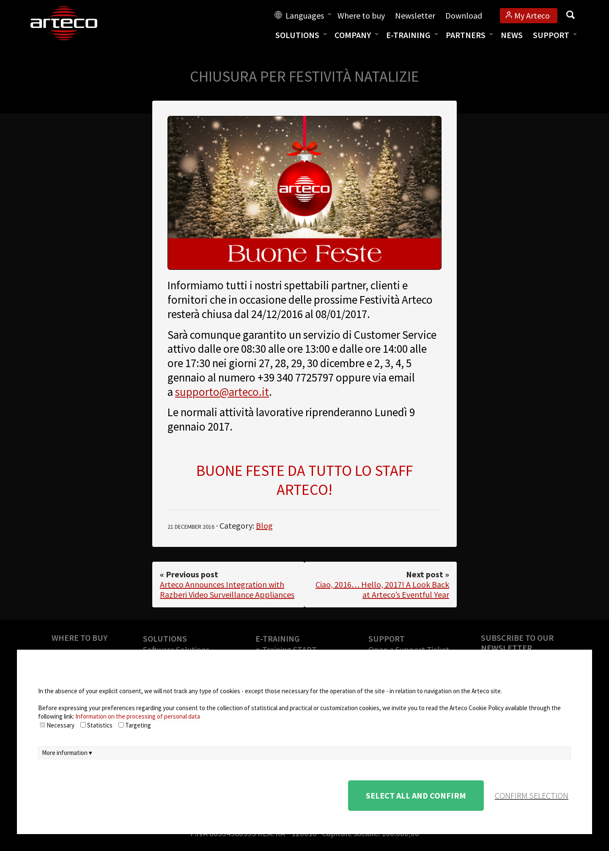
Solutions (297, 35)
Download (463, 15)
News (512, 35)
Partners (466, 35)
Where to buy (361, 15)
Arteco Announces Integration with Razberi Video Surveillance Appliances (227, 589)
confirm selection (531, 795)
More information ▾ (67, 753)
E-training (408, 35)
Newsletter (415, 15)
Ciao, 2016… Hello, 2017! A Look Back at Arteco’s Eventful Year (382, 589)
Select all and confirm (416, 795)
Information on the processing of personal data (137, 716)
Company (353, 35)
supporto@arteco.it (222, 391)
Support (551, 35)
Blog (264, 525)
